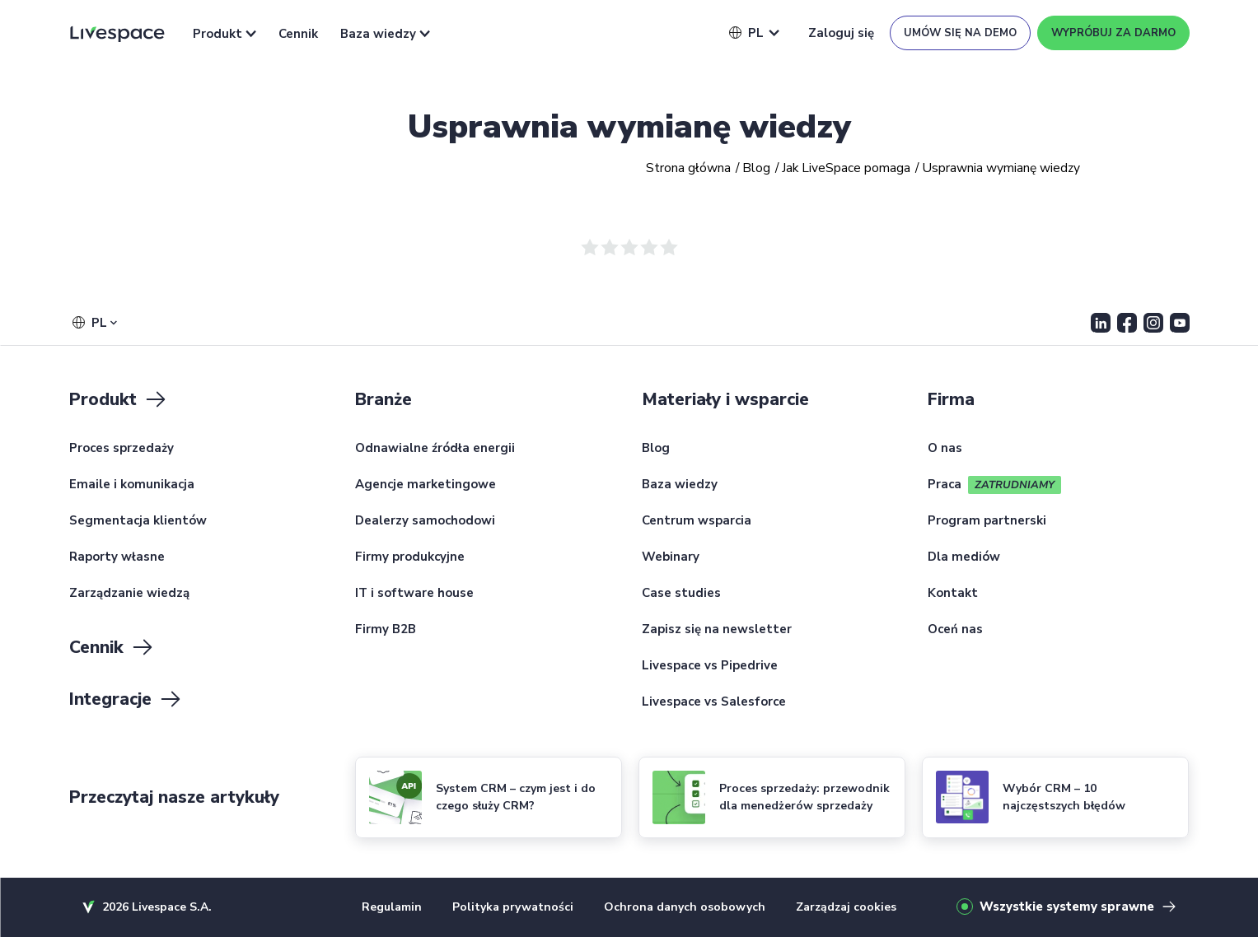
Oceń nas (955, 629)
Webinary (670, 557)
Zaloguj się (841, 33)
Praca (944, 485)
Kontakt (953, 593)
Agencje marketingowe (425, 485)
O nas (945, 448)
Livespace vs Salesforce (714, 702)
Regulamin (392, 907)
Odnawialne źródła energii (435, 448)
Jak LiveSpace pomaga (846, 168)
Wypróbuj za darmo (1113, 33)
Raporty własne (117, 557)
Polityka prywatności (512, 907)
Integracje (126, 699)
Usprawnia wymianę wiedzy (629, 127)
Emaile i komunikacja (131, 485)
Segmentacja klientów (138, 521)
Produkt (224, 34)
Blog (756, 168)
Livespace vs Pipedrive (710, 666)
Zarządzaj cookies (846, 907)
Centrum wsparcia (696, 521)
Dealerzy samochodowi (425, 521)
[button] (746, 33)
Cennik (298, 34)
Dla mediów (964, 557)
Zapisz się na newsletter (717, 629)
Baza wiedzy (385, 34)
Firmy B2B (385, 629)
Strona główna (688, 168)
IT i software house (414, 593)
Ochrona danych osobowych (684, 907)
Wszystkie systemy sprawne (1066, 906)
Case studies (681, 593)
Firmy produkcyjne (410, 557)
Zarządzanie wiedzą (129, 593)
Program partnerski (987, 521)
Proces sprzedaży (121, 448)
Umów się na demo (960, 33)
